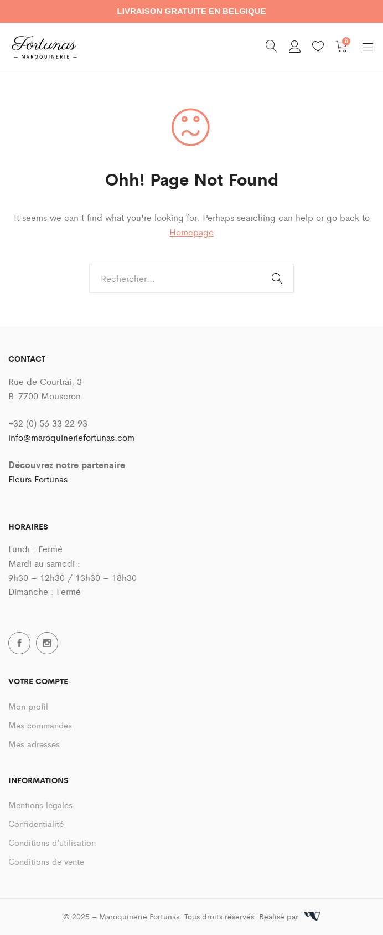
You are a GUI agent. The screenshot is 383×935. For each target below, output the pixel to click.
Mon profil (28, 706)
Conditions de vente (46, 861)
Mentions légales (40, 804)
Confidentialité (36, 823)
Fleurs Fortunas (38, 478)
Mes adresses (34, 743)
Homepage (191, 231)
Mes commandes (40, 725)
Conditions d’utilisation (52, 842)
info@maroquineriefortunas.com (71, 437)
